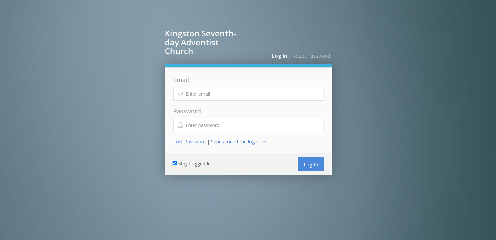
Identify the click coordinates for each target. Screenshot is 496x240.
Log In (279, 55)
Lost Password (189, 141)
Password (187, 111)
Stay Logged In (194, 163)
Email (181, 79)
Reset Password (311, 55)
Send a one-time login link (239, 141)
